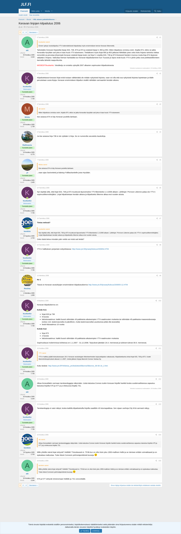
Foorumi (24, 11)
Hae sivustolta (34, 15)
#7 (160, 218)
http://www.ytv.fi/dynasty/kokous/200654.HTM (90, 249)
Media (47, 11)
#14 (160, 435)
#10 (160, 301)
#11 (160, 348)
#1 (160, 37)
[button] (41, 11)
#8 (160, 245)
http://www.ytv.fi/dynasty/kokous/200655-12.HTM (108, 285)
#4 (160, 132)
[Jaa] (157, 37)
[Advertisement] (90, 507)
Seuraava (32, 32)
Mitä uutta (35, 11)
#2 (160, 73)
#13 (160, 404)
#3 (160, 104)
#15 (160, 461)
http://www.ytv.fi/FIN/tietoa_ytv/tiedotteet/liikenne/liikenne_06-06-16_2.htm (78, 366)
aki (21, 27)
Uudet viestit (23, 15)
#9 (160, 275)
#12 (160, 379)
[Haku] (157, 11)
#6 (160, 188)
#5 (160, 160)
